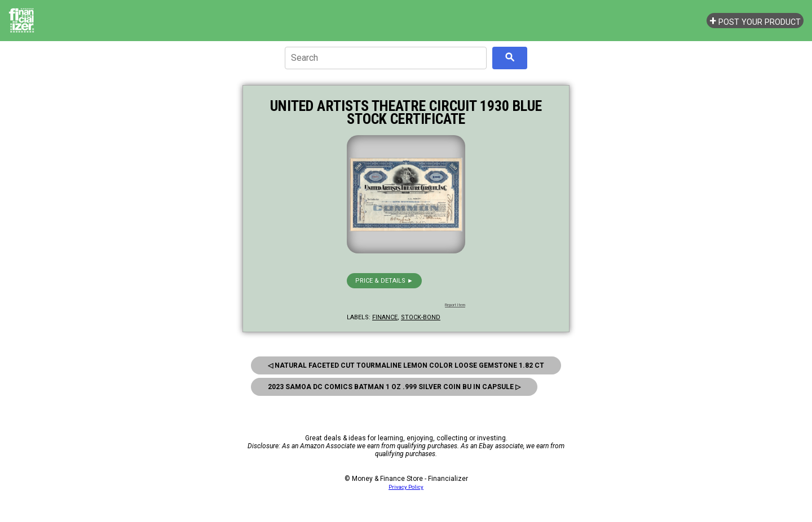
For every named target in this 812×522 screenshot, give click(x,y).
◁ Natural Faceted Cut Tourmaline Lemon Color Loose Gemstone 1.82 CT (406, 365)
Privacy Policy (406, 487)
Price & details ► (384, 280)
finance (385, 317)
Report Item (455, 305)
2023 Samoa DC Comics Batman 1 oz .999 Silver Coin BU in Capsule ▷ (394, 387)
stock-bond (420, 317)
